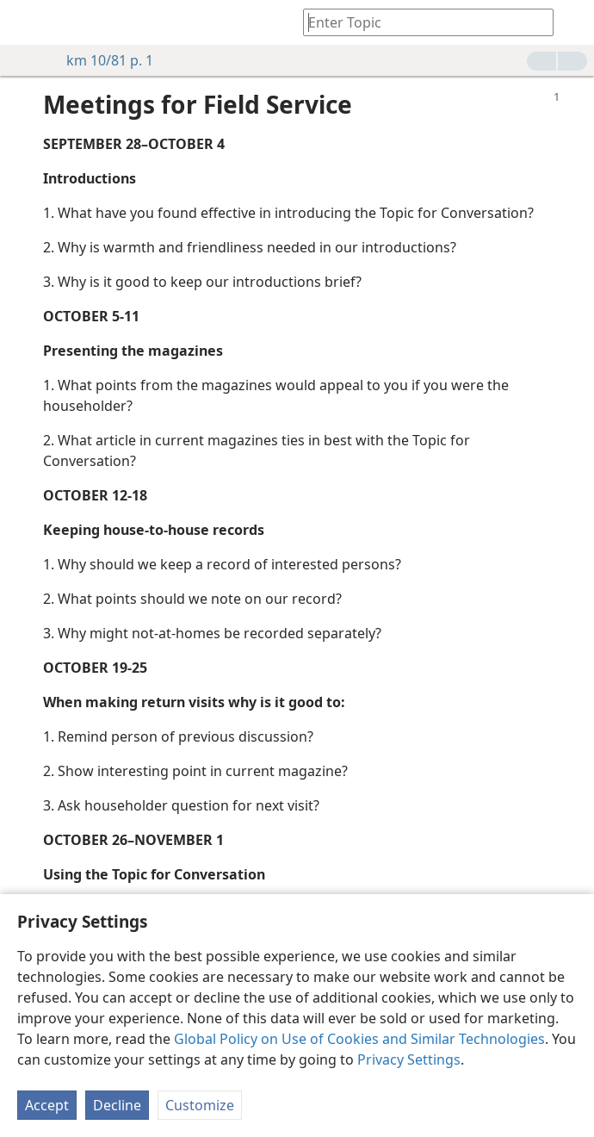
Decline (117, 1105)
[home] (25, 22)
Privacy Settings (409, 1059)
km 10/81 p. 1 (101, 60)
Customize (199, 1105)
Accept (47, 1105)
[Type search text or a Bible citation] (420, 21)
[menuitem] (25, 22)
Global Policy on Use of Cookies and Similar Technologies (359, 1038)
